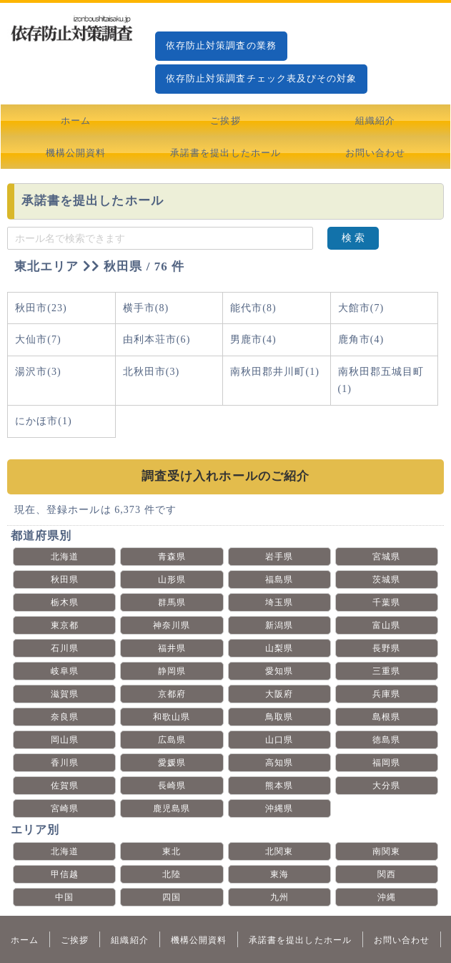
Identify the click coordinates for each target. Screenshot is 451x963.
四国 (171, 897)
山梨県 (279, 648)
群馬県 (172, 602)
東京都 (65, 625)
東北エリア (46, 266)
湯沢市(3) (38, 371)
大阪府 (279, 694)
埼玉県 (279, 602)
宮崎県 (65, 808)
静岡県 (172, 671)
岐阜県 (65, 671)
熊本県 (279, 786)
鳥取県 (279, 717)
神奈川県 (171, 625)
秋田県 (65, 580)
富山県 (386, 625)
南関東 (386, 851)
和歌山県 (171, 717)
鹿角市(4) (361, 339)
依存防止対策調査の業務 (221, 45)
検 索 (353, 237)
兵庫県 (386, 694)
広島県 (172, 740)
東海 (279, 874)
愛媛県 (172, 763)
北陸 (171, 874)
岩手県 (279, 557)
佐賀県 (65, 786)
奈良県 (65, 717)
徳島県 (386, 740)
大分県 (386, 786)
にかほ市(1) (43, 421)
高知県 (279, 763)
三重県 (386, 671)
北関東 (279, 851)
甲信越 (65, 874)
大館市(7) (361, 308)
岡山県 (65, 740)
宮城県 (386, 557)
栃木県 (65, 602)
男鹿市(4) (253, 339)
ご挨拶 (225, 120)
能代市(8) (253, 308)
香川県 (65, 763)
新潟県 (279, 625)
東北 (171, 851)
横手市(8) (146, 308)
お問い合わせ (375, 152)
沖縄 (386, 897)
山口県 (279, 740)
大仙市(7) (38, 339)
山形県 (172, 580)
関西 (386, 874)
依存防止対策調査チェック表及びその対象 (261, 78)
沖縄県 (279, 808)
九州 (279, 897)
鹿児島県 (171, 808)
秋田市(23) (41, 308)
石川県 (65, 648)
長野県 (386, 648)
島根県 (386, 717)
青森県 (172, 557)
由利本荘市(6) (157, 339)
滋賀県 (65, 694)
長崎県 (172, 786)
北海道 (65, 557)
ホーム (76, 120)
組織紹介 (375, 120)
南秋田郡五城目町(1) (381, 380)
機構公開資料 (76, 152)
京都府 (172, 694)
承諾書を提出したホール (225, 152)
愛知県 (279, 671)
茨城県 (386, 580)
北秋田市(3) (151, 371)
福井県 (172, 648)
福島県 (279, 580)
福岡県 (386, 763)
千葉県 (386, 602)
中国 (64, 897)
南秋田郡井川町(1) (274, 371)
